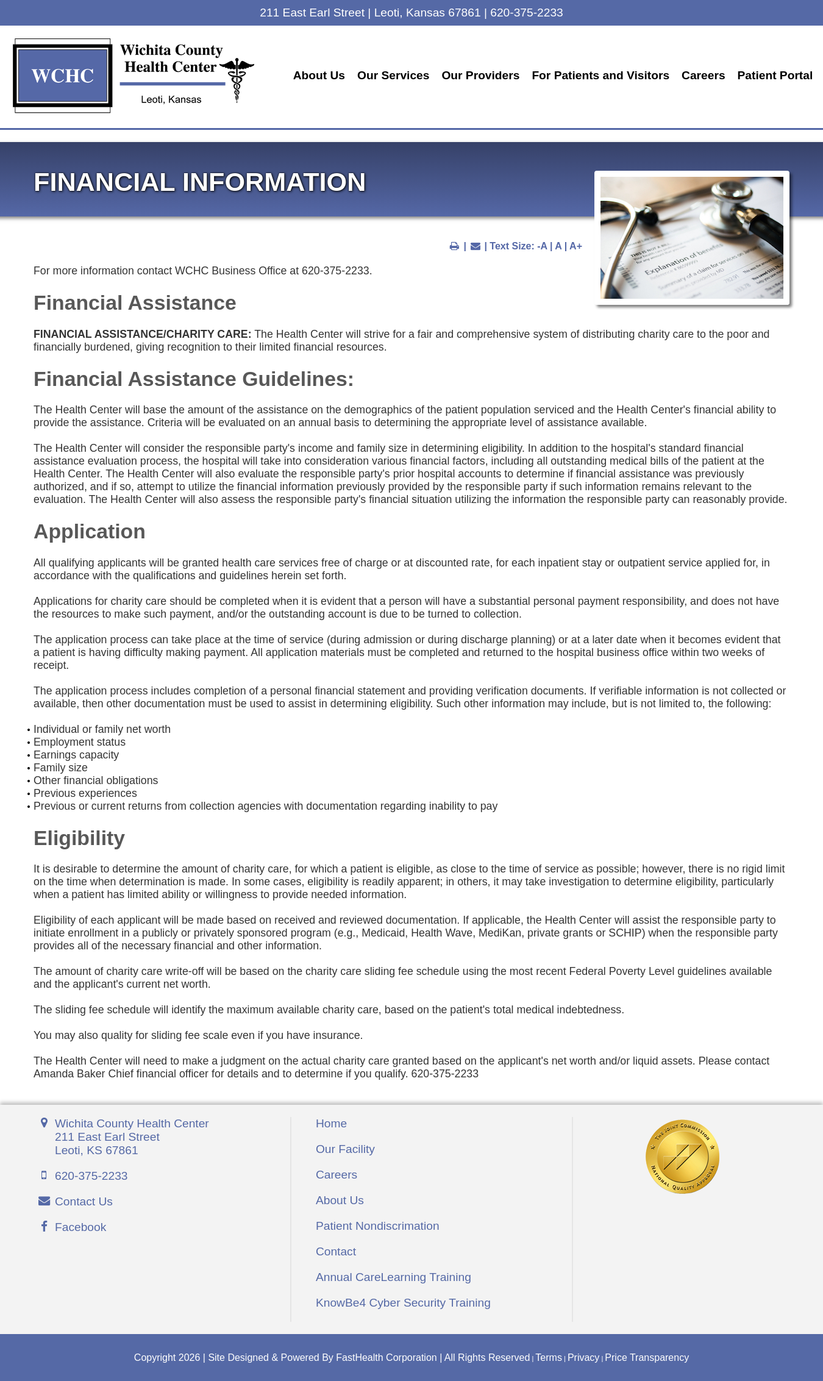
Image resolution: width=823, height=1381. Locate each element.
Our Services (396, 67)
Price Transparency (647, 1356)
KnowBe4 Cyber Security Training (403, 1301)
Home (331, 1122)
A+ (575, 245)
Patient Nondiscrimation (378, 1224)
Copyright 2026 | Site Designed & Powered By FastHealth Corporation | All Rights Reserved (332, 1356)
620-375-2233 (91, 1174)
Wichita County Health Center (132, 1136)
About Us (322, 67)
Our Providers (484, 67)
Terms (548, 1356)
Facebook (80, 1225)
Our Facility (345, 1147)
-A (542, 245)
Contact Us (84, 1200)
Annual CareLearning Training (393, 1275)
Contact (336, 1250)
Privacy (583, 1356)
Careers (706, 67)
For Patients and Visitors (604, 67)
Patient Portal (307, 83)
